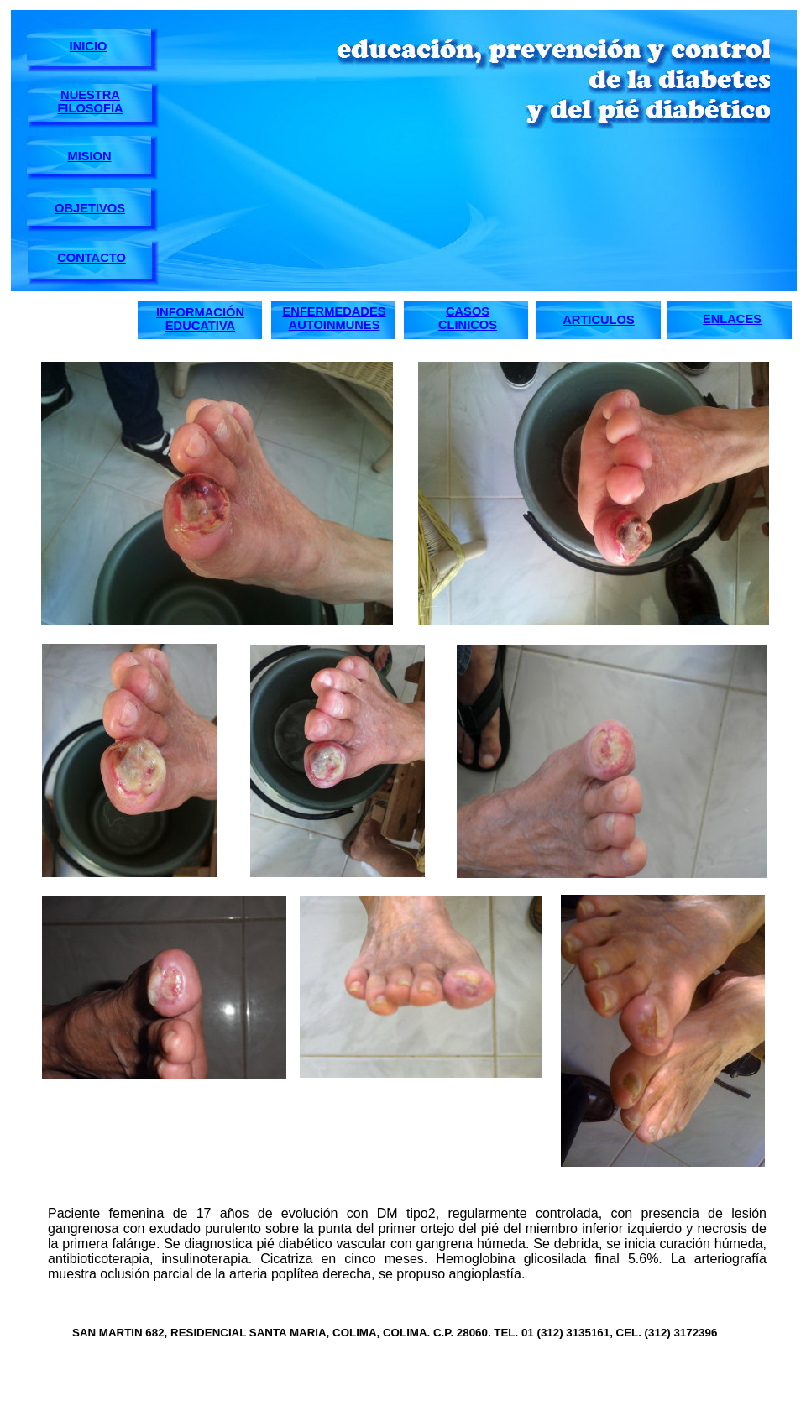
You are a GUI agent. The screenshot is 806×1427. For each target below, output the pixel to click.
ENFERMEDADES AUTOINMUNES (334, 318)
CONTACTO (91, 257)
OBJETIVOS (90, 208)
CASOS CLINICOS (467, 318)
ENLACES (732, 319)
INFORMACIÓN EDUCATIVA (200, 319)
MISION (89, 156)
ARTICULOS (599, 320)
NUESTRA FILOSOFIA (90, 101)
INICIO (88, 46)
